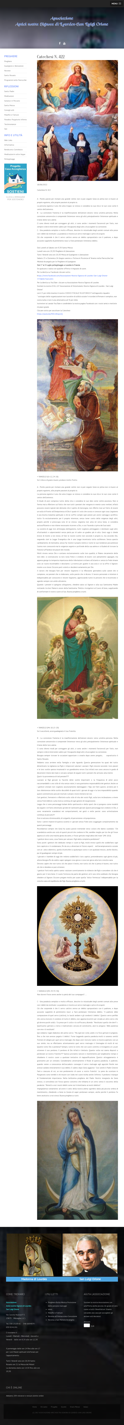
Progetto (54, 1407)
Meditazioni (9, 96)
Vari (5, 129)
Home (34, 1407)
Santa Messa (9, 105)
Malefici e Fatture (11, 115)
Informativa (9, 145)
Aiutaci (85, 1407)
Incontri (63, 1407)
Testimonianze (10, 124)
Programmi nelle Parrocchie (15, 80)
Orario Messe (75, 1407)
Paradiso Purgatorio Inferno (15, 119)
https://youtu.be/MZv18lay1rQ (50, 314)
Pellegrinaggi (9, 159)
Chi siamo (43, 1407)
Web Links (8, 140)
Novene (7, 70)
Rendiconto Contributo (13, 149)
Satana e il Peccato (12, 101)
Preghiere (8, 61)
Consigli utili (9, 110)
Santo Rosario (10, 75)
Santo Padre (9, 91)
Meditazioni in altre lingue (14, 154)
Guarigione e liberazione (13, 66)
